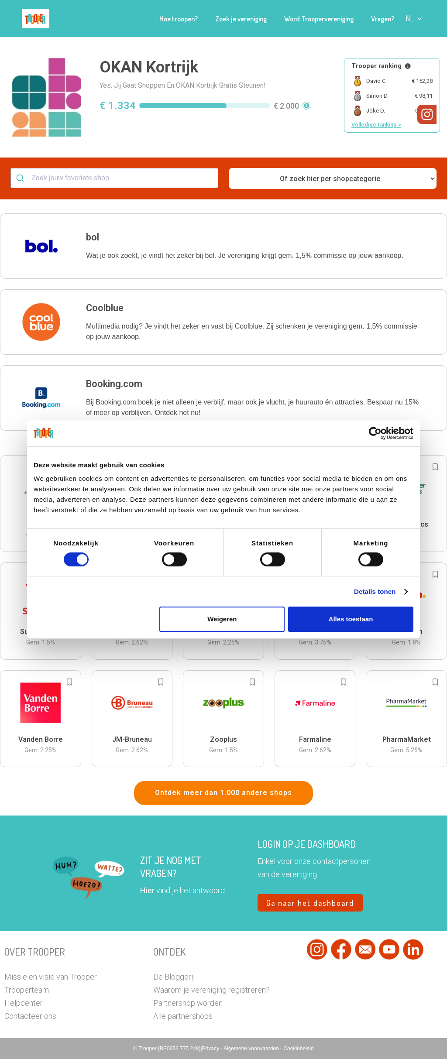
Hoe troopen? (178, 18)
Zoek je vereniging (241, 18)
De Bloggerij (174, 976)
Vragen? (382, 18)
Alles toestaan (351, 619)
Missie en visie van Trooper (50, 976)
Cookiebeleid (298, 1048)
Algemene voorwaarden (252, 1048)
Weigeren (222, 619)
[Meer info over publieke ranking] (407, 66)
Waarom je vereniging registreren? (211, 989)
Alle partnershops (183, 1016)
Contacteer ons (30, 1016)
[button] (414, 18)
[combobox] (114, 178)
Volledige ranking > (376, 124)
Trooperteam (26, 989)
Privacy (211, 1048)
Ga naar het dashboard (310, 903)
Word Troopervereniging (319, 18)
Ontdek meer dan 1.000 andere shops (223, 792)
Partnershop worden (188, 1003)
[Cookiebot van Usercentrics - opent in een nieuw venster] (375, 433)
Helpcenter (23, 1003)
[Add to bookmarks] (435, 467)
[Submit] (21, 178)
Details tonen (374, 591)
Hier (147, 890)
